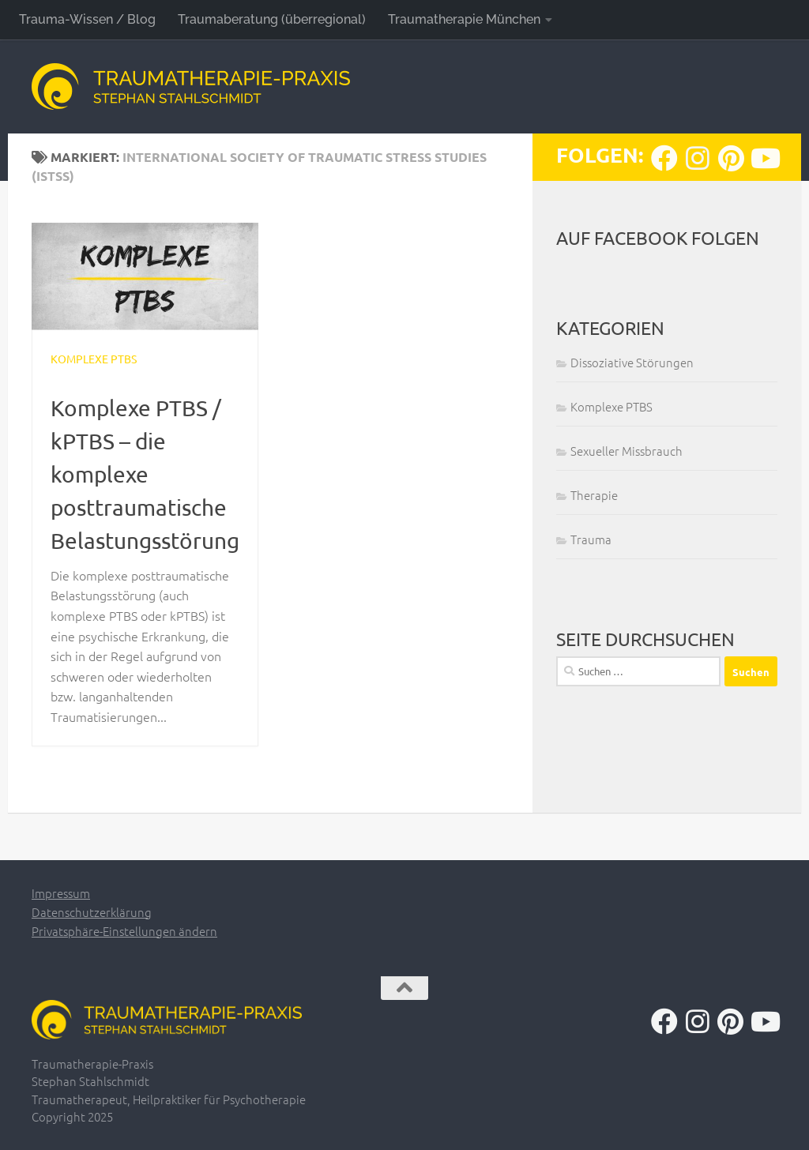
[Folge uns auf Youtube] (764, 158)
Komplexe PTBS (94, 358)
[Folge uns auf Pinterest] (730, 158)
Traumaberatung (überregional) (272, 19)
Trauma (590, 539)
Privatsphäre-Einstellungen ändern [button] (124, 931)
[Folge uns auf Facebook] (664, 158)
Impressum (61, 893)
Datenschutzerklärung (92, 912)
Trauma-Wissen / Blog (87, 19)
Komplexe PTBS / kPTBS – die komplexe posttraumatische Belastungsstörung (145, 474)
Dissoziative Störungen (632, 362)
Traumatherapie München (464, 19)
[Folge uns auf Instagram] (697, 158)
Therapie (594, 495)
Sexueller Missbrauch (626, 450)
